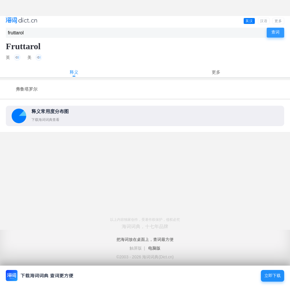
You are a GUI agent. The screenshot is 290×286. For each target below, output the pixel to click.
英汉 (249, 21)
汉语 (264, 21)
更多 (278, 21)
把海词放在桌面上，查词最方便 (145, 239)
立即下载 (272, 275)
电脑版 (154, 248)
